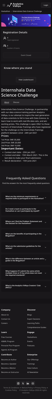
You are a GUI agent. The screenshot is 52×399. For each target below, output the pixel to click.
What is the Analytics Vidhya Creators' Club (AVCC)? (23, 286)
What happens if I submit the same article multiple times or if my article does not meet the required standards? (23, 273)
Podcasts (31, 345)
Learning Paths (33, 323)
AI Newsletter (32, 372)
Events (30, 341)
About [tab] (6, 102)
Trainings (31, 364)
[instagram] (18, 383)
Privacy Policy (40, 388)
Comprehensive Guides (36, 327)
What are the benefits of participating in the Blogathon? (23, 235)
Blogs (29, 315)
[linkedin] (28, 383)
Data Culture (32, 368)
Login (46, 5)
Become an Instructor (10, 372)
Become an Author (8, 359)
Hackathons (32, 337)
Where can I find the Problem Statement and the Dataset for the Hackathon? (23, 222)
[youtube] (33, 383)
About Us (5, 315)
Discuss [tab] (16, 102)
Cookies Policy (11, 390)
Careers (4, 323)
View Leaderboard (26, 80)
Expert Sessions (33, 319)
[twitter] (23, 383)
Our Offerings (33, 359)
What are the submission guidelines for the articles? (23, 247)
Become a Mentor (8, 368)
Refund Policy (27, 388)
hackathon (5, 11)
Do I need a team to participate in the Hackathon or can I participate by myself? (22, 210)
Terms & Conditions (11, 388)
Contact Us (5, 319)
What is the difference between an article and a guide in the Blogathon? (24, 259)
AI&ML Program (7, 341)
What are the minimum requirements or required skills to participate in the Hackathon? (24, 197)
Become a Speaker (8, 364)
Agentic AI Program (9, 350)
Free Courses (6, 337)
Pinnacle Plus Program (10, 345)
